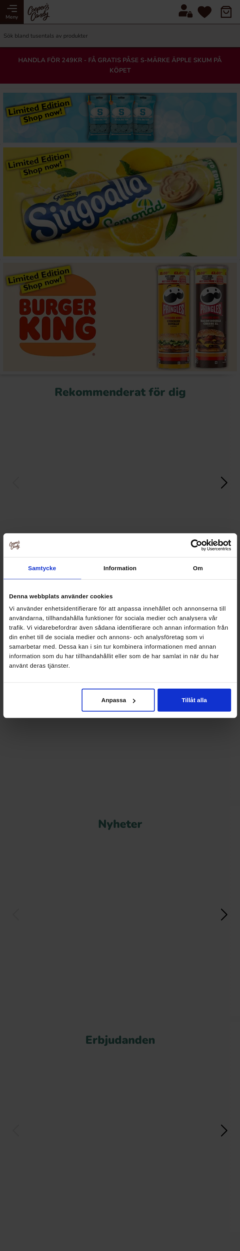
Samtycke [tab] (42, 567)
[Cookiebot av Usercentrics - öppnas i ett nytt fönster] (196, 545)
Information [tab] (120, 567)
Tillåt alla (194, 700)
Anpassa (118, 700)
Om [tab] (198, 567)
